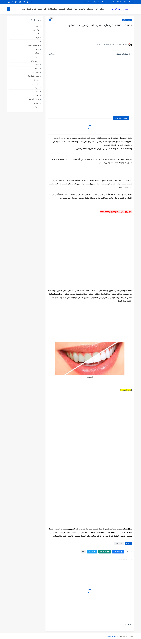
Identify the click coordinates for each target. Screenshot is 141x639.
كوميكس (36, 91)
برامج (23, 9)
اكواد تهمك (42, 9)
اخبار (37, 26)
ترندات (102, 9)
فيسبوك (61, 9)
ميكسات (90, 9)
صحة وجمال (127, 20)
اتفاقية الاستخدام (116, 2)
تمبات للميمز (31, 9)
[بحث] (8, 9)
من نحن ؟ (105, 2)
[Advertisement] (110, 34)
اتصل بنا (96, 2)
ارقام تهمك (35, 30)
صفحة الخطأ (88, 2)
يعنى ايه (36, 107)
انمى (37, 41)
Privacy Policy (128, 2)
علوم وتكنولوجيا (33, 76)
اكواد (37, 37)
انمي (96, 9)
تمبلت (37, 64)
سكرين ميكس (120, 8)
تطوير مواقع (35, 61)
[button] (118, 551)
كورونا (37, 87)
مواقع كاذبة (52, 9)
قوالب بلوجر (35, 84)
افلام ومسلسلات (33, 34)
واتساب (82, 9)
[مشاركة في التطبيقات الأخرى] (83, 551)
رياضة (37, 68)
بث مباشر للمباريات (32, 45)
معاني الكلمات (72, 9)
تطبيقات (36, 57)
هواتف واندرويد (34, 99)
